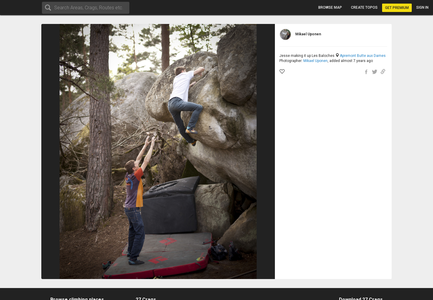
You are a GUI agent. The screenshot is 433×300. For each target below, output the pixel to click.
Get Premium (397, 8)
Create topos (364, 7)
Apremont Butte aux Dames (363, 56)
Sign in (422, 7)
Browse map (330, 7)
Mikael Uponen (315, 61)
